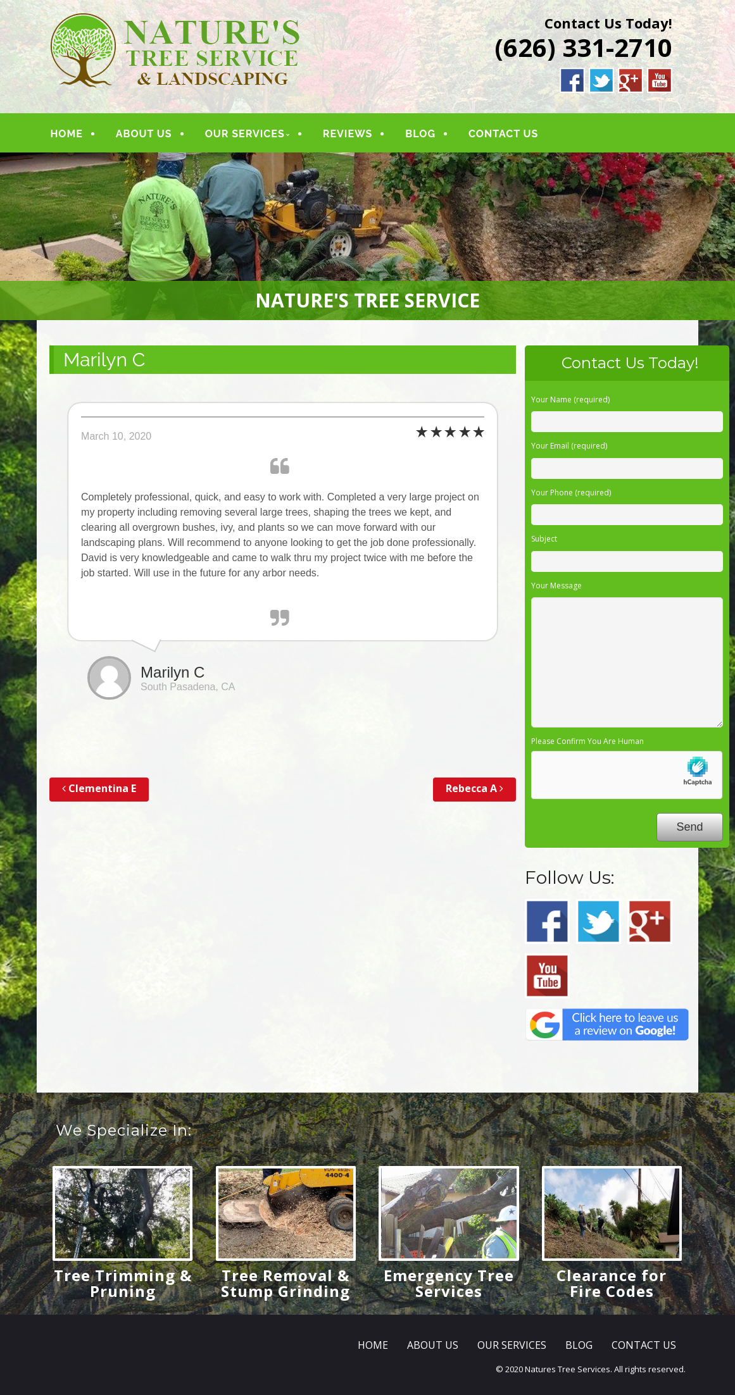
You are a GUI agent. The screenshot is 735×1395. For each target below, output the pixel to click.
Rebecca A (474, 788)
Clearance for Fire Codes (611, 1283)
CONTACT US (504, 134)
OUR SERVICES (245, 134)
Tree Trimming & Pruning (123, 1283)
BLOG (421, 134)
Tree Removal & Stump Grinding (285, 1283)
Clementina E (99, 788)
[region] (367, 236)
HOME (67, 134)
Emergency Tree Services (449, 1283)
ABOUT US (144, 134)
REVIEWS (348, 134)
